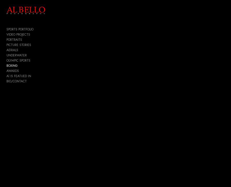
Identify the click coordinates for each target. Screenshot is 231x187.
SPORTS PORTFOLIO (19, 29)
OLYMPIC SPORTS (18, 60)
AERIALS (12, 50)
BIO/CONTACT (16, 81)
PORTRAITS (14, 39)
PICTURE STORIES (18, 45)
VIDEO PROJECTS (18, 34)
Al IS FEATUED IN (18, 76)
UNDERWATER (16, 55)
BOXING (12, 65)
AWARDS (12, 71)
